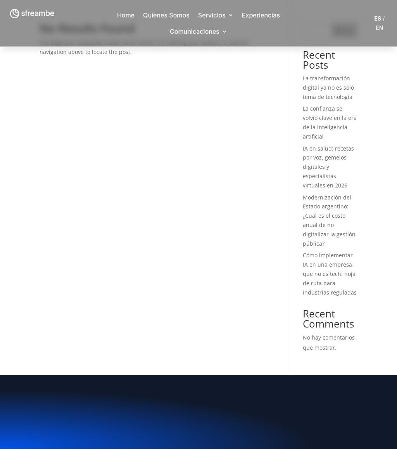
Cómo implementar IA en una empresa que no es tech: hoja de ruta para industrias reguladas (330, 273)
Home (126, 15)
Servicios (212, 15)
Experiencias (261, 15)
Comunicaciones (194, 31)
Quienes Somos (166, 15)
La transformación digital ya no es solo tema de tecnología (328, 88)
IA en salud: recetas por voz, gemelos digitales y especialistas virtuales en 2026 (328, 167)
